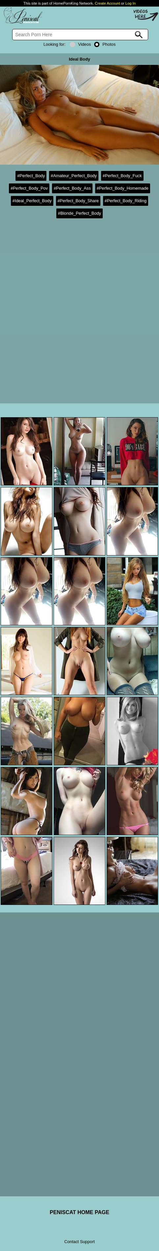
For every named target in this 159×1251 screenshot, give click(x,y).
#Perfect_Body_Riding (125, 200)
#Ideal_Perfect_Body (32, 200)
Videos (80, 44)
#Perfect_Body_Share (78, 200)
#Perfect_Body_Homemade (122, 188)
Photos (105, 44)
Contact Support (79, 1241)
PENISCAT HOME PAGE (79, 1212)
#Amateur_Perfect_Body (73, 175)
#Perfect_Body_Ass (72, 188)
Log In (130, 3)
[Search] (80, 34)
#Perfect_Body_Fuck (122, 175)
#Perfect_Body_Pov (29, 188)
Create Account (107, 3)
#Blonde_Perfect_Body (79, 213)
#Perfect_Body (31, 175)
